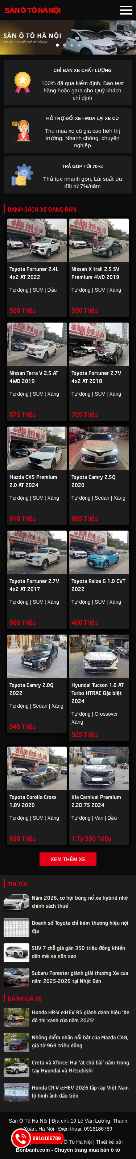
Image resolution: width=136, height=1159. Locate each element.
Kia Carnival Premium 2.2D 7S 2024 (96, 800)
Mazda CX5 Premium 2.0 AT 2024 (33, 480)
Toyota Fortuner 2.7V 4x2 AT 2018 (96, 376)
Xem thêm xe (67, 859)
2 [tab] (64, 45)
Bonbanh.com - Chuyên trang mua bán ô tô (68, 1150)
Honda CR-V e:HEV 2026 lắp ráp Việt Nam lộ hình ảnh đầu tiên (80, 1091)
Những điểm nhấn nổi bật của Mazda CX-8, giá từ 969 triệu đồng (80, 1040)
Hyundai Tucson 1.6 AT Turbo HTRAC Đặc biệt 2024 (97, 689)
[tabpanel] (68, 37)
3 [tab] (71, 45)
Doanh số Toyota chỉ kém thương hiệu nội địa (80, 926)
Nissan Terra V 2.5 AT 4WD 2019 (33, 376)
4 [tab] (79, 45)
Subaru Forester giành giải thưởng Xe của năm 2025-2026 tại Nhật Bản (80, 976)
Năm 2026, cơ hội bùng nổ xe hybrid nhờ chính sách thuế (80, 901)
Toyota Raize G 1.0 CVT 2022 (98, 584)
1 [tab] (57, 45)
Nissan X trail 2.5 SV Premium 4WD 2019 (95, 272)
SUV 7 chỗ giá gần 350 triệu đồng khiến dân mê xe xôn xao (78, 951)
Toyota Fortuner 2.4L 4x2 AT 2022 (33, 272)
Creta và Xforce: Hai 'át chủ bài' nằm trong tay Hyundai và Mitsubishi (80, 1066)
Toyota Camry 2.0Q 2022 (31, 688)
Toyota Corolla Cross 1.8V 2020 (33, 800)
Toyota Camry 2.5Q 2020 (93, 480)
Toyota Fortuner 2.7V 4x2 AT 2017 (34, 584)
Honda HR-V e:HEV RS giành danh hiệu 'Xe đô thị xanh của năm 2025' (80, 1015)
